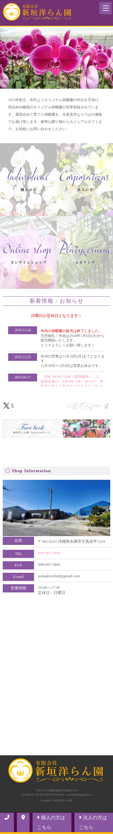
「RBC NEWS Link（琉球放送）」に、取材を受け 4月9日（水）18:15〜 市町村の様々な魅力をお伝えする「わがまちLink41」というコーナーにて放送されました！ (72, 385)
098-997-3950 (49, 553)
